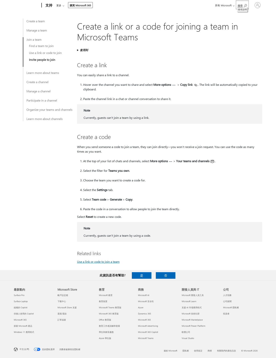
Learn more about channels (44, 119)
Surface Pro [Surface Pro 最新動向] (19, 295)
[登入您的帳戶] (253, 5)
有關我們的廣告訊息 (226, 350)
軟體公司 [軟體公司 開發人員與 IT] (186, 332)
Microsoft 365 (63, 5)
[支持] (48, 5)
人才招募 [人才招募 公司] (227, 295)
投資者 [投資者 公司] (226, 313)
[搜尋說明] (234, 5)
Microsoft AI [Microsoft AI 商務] (143, 295)
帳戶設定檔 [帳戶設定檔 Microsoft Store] (63, 295)
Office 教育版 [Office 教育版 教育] (105, 319)
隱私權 (185, 350)
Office (78, 5)
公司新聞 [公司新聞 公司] (227, 301)
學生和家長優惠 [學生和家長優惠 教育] (106, 332)
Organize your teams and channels (49, 109)
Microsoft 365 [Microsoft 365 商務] (144, 319)
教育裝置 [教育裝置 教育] (103, 301)
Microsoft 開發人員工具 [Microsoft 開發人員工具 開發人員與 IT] (193, 295)
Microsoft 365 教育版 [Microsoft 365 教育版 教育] (109, 313)
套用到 (84, 50)
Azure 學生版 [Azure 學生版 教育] (105, 338)
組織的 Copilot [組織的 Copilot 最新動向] (20, 307)
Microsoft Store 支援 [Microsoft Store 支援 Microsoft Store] (67, 307)
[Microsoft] (27, 5)
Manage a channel (38, 91)
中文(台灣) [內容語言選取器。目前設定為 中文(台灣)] (24, 349)
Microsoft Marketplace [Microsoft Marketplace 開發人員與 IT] (192, 319)
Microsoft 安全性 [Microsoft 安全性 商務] (146, 301)
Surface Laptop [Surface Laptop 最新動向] (21, 301)
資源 (133, 5)
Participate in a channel (41, 100)
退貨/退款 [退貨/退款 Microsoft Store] (62, 313)
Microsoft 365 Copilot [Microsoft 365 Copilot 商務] (148, 332)
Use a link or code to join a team (98, 262)
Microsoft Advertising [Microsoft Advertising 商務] (148, 325)
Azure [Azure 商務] (140, 307)
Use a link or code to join (45, 53)
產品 (89, 5)
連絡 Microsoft (170, 350)
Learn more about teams (42, 73)
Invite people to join (42, 60)
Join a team (34, 39)
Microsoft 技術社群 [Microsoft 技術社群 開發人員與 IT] (191, 313)
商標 (210, 350)
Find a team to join (41, 46)
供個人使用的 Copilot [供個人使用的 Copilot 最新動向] (24, 313)
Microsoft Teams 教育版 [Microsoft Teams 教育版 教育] (110, 307)
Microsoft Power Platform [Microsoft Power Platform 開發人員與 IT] (193, 325)
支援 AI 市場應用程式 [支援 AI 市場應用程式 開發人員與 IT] (192, 307)
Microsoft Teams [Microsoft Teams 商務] (146, 338)
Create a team (35, 21)
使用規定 (198, 350)
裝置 (101, 5)
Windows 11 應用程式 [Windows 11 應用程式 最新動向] (24, 332)
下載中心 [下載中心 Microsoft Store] (62, 301)
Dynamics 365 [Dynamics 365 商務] (144, 313)
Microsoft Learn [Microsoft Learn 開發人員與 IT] (189, 301)
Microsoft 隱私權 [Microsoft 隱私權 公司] (231, 307)
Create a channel (37, 82)
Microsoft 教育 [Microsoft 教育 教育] (106, 295)
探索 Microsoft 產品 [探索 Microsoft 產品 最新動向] (23, 325)
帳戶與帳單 (117, 5)
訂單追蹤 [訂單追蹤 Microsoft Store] (62, 319)
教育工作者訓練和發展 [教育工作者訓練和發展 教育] (109, 325)
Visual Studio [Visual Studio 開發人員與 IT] (188, 338)
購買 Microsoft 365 (155, 5)
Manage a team (36, 30)
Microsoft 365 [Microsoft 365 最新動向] (20, 319)
